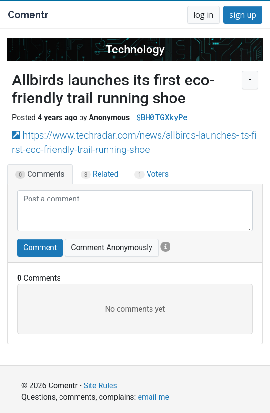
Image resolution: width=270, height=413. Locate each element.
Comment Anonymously (111, 247)
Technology (134, 49)
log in (203, 15)
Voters (151, 174)
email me (153, 397)
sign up (243, 15)
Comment (40, 247)
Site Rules (100, 385)
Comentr (28, 14)
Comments (40, 174)
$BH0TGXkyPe (162, 117)
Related (100, 174)
